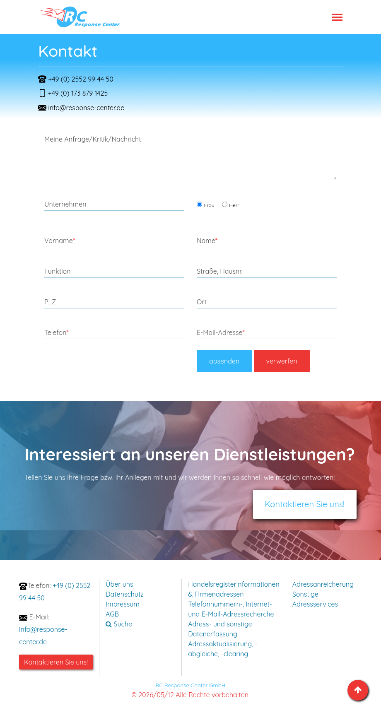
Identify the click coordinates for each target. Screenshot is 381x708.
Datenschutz (125, 594)
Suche (119, 624)
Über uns (119, 584)
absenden (224, 361)
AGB (112, 614)
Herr (234, 205)
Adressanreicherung (323, 584)
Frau (209, 205)
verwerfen (281, 361)
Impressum (123, 604)
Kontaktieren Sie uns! (305, 504)
